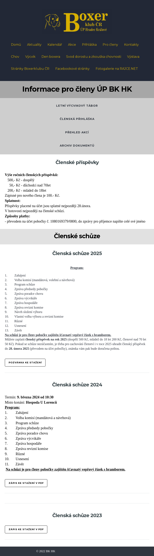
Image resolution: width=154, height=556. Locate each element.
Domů (16, 45)
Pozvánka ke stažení (25, 362)
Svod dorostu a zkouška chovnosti (93, 57)
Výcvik (30, 57)
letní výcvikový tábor (77, 105)
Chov (15, 57)
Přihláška (89, 45)
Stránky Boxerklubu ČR (30, 69)
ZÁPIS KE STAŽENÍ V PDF (26, 529)
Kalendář (55, 45)
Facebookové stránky (72, 69)
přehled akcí (77, 132)
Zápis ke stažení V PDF (26, 483)
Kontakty (131, 45)
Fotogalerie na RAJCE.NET (117, 69)
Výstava (133, 57)
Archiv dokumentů (77, 145)
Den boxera (51, 57)
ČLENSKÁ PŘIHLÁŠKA (77, 119)
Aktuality (34, 45)
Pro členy (110, 45)
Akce (72, 45)
